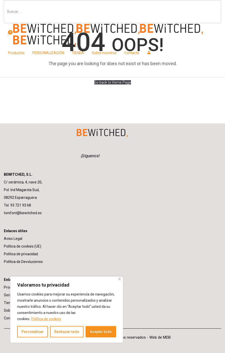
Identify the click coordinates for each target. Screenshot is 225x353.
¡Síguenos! (90, 155)
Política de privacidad (21, 254)
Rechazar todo (66, 332)
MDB (167, 337)
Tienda (9, 303)
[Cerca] (119, 279)
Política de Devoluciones (23, 262)
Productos (16, 53)
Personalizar (33, 332)
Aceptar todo (101, 332)
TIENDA (78, 53)
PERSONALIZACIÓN (48, 53)
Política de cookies (46, 319)
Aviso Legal (13, 239)
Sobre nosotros (104, 53)
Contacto (131, 53)
